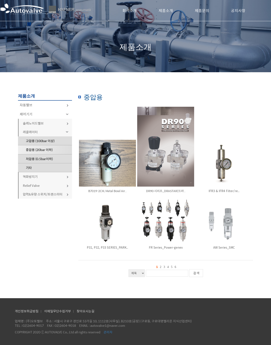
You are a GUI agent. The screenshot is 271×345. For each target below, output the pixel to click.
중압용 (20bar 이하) (39, 149)
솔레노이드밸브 (46, 123)
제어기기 (45, 114)
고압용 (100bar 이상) (40, 140)
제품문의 (202, 10)
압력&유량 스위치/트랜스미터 (46, 194)
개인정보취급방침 (27, 311)
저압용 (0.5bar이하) (39, 158)
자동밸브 (44, 105)
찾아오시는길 (85, 311)
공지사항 (238, 10)
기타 (29, 167)
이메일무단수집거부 (57, 311)
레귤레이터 (46, 131)
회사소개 (129, 10)
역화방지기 (46, 176)
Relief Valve (46, 185)
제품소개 (166, 10)
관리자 (108, 332)
